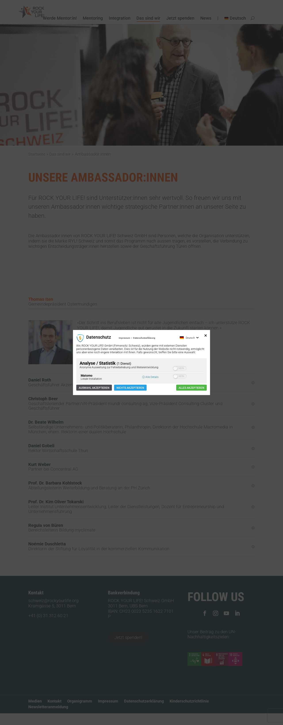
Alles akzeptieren (191, 387)
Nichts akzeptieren (130, 387)
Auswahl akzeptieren (94, 387)
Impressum (124, 338)
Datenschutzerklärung (144, 338)
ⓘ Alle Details (150, 376)
